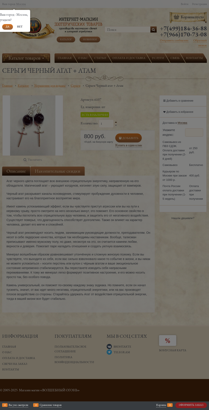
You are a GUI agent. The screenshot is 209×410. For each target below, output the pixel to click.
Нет (19, 26)
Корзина (161, 405)
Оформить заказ (191, 405)
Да (7, 26)
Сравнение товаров (51, 405)
